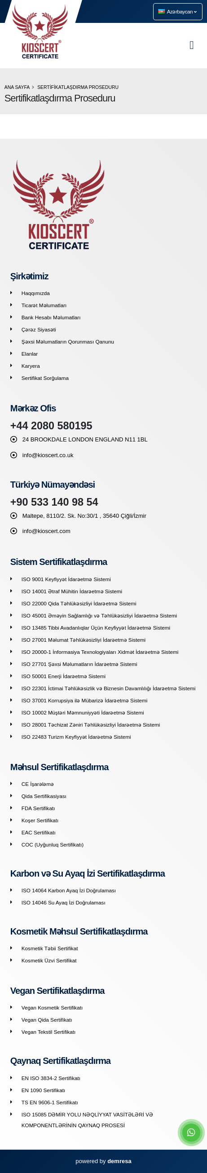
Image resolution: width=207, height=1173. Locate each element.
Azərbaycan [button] (177, 11)
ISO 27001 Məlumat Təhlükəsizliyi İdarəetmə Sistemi (83, 640)
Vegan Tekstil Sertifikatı (49, 1032)
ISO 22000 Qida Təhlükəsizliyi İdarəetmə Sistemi (79, 603)
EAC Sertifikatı (39, 832)
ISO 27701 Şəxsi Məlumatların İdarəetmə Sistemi (79, 664)
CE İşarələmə (38, 784)
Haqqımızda (36, 293)
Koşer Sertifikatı (40, 820)
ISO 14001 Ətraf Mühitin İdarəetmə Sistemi (72, 591)
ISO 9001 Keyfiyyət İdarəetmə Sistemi (66, 579)
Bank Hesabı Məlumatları (51, 317)
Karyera (31, 366)
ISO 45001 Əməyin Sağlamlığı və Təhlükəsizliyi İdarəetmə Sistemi (99, 615)
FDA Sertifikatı (38, 808)
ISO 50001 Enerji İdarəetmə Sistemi (64, 676)
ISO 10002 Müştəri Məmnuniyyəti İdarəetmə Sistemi (83, 712)
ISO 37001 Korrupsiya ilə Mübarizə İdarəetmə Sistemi (85, 700)
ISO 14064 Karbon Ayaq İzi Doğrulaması (69, 890)
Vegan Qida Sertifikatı (47, 1020)
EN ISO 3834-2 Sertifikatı (51, 1078)
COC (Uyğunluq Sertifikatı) (53, 844)
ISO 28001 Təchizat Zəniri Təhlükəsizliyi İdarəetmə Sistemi (91, 725)
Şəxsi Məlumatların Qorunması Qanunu (68, 341)
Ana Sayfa (17, 87)
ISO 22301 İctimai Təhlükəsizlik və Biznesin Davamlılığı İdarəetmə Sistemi (108, 688)
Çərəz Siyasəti (39, 329)
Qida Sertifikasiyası (44, 796)
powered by (103, 1161)
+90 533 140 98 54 (54, 502)
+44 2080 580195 (51, 426)
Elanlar (30, 354)
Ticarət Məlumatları (44, 305)
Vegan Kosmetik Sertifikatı (52, 1007)
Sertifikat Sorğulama (45, 378)
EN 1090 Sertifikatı (43, 1090)
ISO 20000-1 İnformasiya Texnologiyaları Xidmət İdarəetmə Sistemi (100, 652)
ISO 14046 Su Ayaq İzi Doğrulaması (64, 902)
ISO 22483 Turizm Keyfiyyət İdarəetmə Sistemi (76, 737)
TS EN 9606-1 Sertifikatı (50, 1102)
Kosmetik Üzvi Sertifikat (49, 960)
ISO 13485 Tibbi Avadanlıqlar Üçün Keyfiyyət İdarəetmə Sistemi (96, 628)
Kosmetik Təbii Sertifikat (50, 948)
